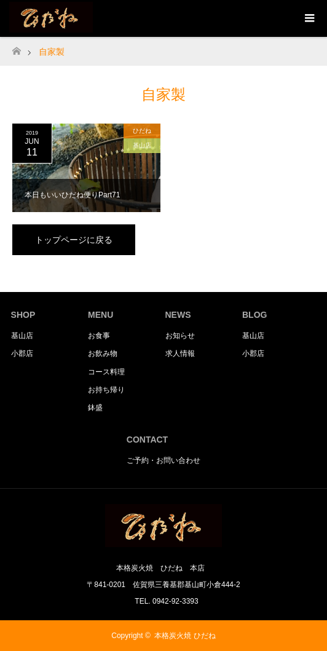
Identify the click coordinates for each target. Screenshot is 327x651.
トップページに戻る (73, 240)
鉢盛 (95, 407)
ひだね (142, 130)
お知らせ (180, 335)
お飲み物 (102, 353)
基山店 (142, 145)
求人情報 (180, 353)
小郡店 (22, 353)
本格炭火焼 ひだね (184, 635)
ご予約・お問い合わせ (163, 460)
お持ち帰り (106, 389)
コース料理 (106, 372)
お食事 (99, 335)
